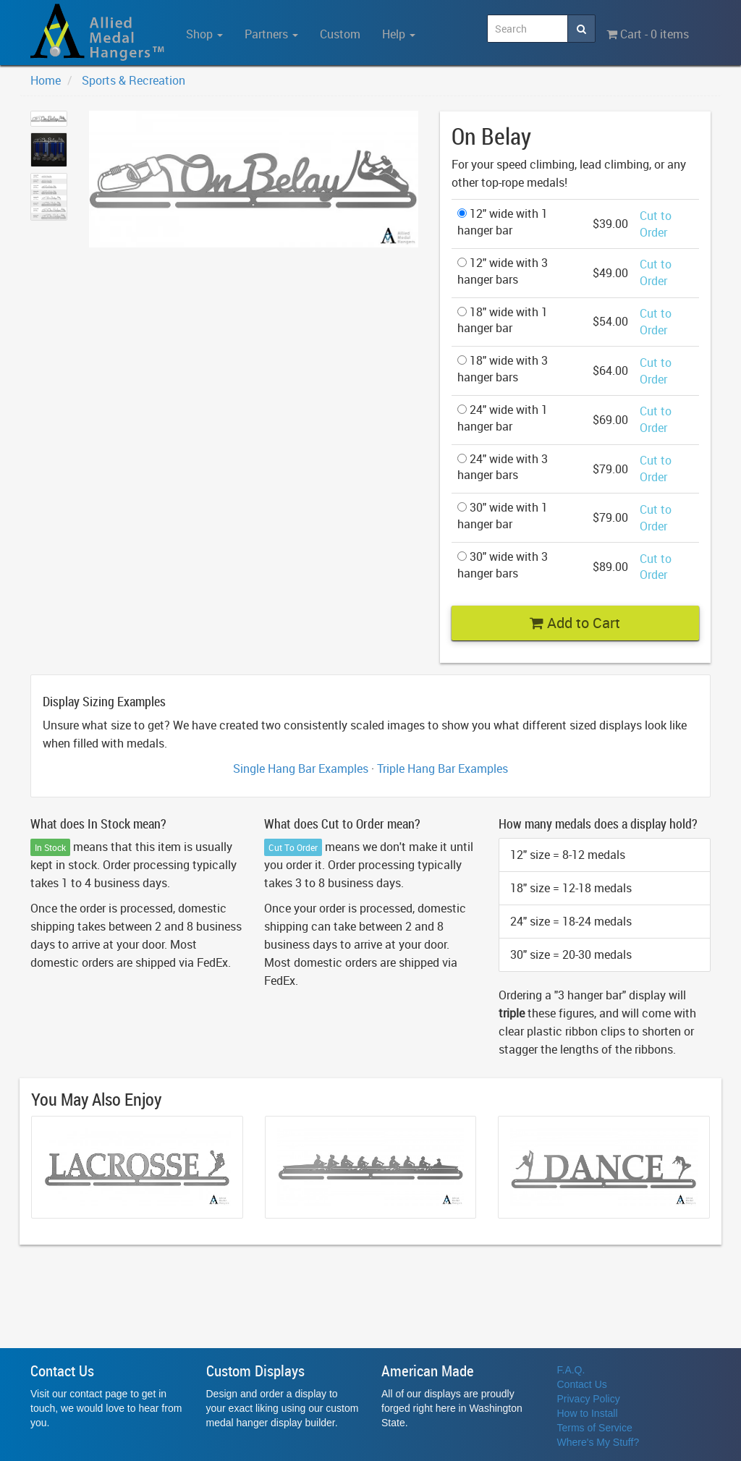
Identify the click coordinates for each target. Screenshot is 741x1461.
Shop (204, 34)
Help (398, 34)
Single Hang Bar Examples (300, 768)
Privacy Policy (588, 1399)
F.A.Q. (571, 1370)
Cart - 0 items (647, 34)
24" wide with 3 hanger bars (502, 467)
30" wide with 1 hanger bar (502, 515)
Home (45, 80)
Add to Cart (575, 622)
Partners (271, 34)
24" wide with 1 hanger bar (502, 418)
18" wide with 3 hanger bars (502, 368)
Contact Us (582, 1384)
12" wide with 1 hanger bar (502, 222)
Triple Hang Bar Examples (442, 768)
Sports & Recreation (133, 80)
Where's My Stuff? (598, 1442)
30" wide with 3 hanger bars (502, 565)
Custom (340, 34)
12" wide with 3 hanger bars (502, 271)
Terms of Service (594, 1428)
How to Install (587, 1413)
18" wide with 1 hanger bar (502, 320)
